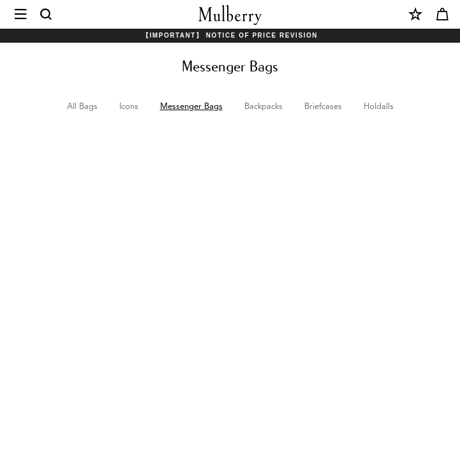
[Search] (46, 14)
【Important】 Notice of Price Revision (230, 35)
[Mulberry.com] (230, 15)
